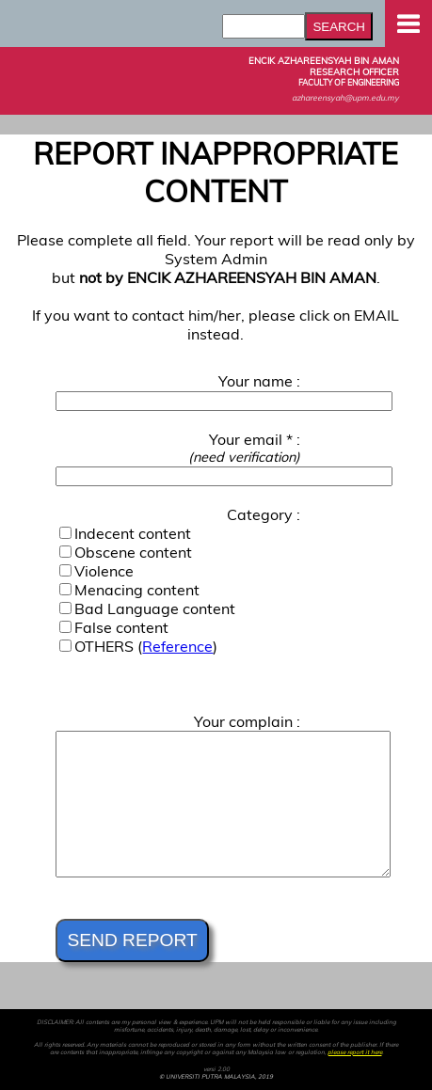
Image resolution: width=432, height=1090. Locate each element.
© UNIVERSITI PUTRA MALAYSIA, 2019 (216, 1077)
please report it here (355, 1052)
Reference (177, 646)
